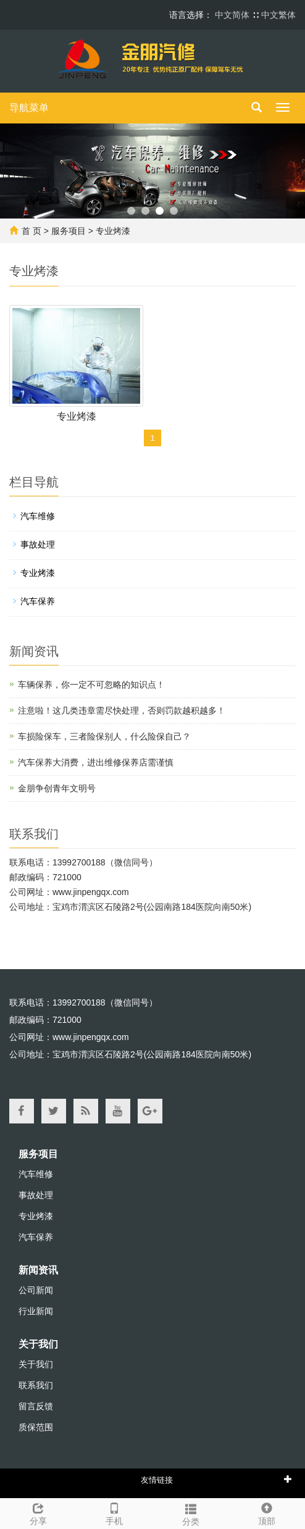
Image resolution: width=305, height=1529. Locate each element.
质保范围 (36, 1427)
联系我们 (36, 1385)
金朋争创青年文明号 (57, 788)
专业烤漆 (113, 231)
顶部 (267, 1512)
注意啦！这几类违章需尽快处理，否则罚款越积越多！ (121, 710)
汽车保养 (37, 601)
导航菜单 (29, 107)
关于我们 (38, 1344)
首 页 (31, 231)
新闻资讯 (38, 1270)
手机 (115, 1512)
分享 (38, 1512)
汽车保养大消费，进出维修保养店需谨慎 (95, 762)
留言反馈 (36, 1406)
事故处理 (37, 544)
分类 (190, 1513)
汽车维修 (37, 516)
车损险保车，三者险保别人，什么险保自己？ (104, 736)
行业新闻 (36, 1311)
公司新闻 (36, 1290)
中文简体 (233, 15)
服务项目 (68, 231)
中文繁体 (278, 15)
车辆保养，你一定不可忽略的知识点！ (91, 685)
